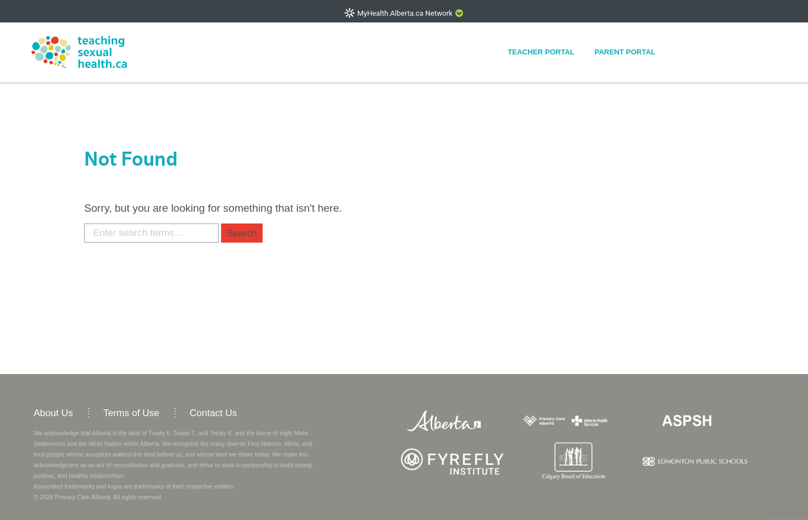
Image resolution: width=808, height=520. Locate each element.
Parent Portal (624, 52)
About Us (53, 413)
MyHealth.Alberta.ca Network (405, 13)
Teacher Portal (541, 52)
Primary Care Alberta (82, 497)
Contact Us (213, 413)
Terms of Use (131, 413)
